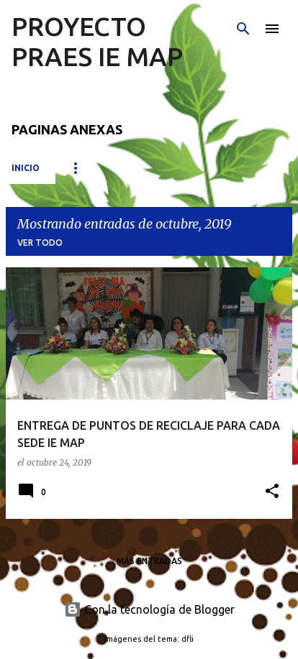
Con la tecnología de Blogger (149, 609)
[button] (272, 492)
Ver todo (40, 242)
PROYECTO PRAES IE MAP (97, 41)
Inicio (26, 167)
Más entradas (149, 561)
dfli (187, 639)
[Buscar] (243, 28)
